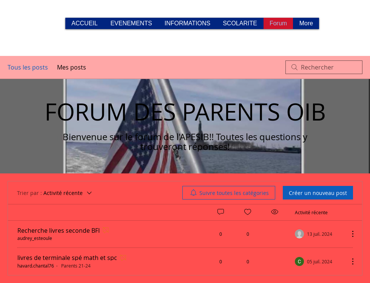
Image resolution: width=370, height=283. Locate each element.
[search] (323, 67)
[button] (187, 23)
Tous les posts (28, 67)
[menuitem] (228, 192)
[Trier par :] (55, 192)
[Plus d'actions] (348, 233)
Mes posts (71, 67)
